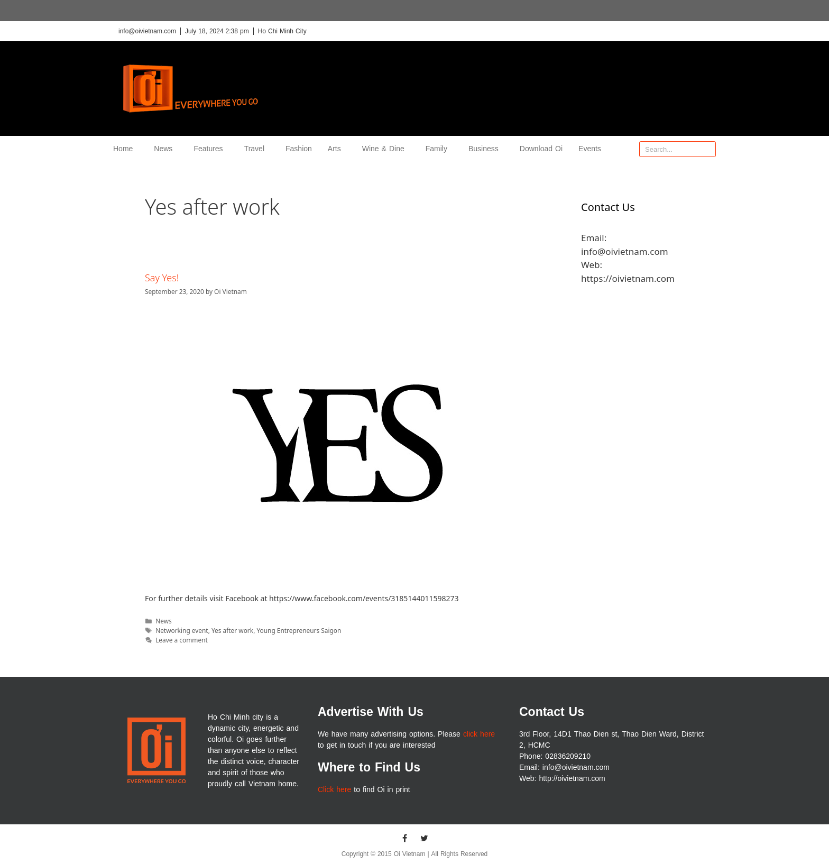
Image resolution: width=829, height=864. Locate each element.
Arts (337, 149)
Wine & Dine (386, 149)
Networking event (181, 630)
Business (486, 149)
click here (479, 734)
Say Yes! (162, 277)
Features (211, 149)
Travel (257, 149)
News (166, 149)
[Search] (707, 149)
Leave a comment (181, 640)
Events (589, 149)
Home (125, 149)
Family (439, 149)
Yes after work (232, 630)
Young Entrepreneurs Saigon (298, 630)
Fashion (298, 149)
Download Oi (541, 149)
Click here (334, 790)
